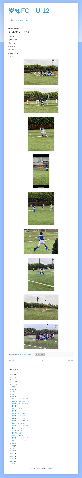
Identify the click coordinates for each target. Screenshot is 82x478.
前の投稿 (70, 360)
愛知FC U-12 (28, 10)
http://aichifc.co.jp (23, 20)
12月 (13, 379)
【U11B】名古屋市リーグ (19, 433)
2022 (12, 375)
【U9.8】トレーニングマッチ (20, 398)
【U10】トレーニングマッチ (20, 403)
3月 (13, 446)
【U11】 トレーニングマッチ (20, 425)
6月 (13, 394)
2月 (13, 448)
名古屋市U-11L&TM (17, 435)
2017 (12, 461)
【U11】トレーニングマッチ (20, 411)
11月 (13, 382)
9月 (13, 386)
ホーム (41, 360)
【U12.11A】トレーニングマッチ (21, 401)
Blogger (50, 468)
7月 (13, 391)
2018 (12, 458)
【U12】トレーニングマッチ (20, 413)
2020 (12, 454)
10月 (13, 384)
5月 (13, 396)
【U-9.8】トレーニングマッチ (20, 440)
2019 (12, 456)
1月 (13, 450)
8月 (13, 389)
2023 (12, 372)
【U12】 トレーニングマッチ (20, 438)
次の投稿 (11, 360)
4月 (13, 443)
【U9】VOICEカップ (17, 408)
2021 (12, 377)
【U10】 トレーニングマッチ (20, 420)
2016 (12, 463)
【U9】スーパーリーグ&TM (19, 428)
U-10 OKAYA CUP (17, 430)
